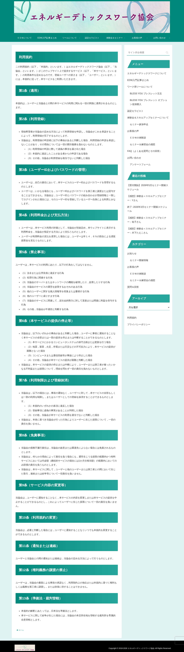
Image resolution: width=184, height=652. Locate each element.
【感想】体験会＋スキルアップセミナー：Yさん (146, 198)
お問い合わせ (134, 158)
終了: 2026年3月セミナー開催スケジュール (147, 209)
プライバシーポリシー (138, 324)
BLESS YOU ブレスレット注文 (146, 93)
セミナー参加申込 (139, 124)
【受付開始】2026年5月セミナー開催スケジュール (147, 187)
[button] (167, 52)
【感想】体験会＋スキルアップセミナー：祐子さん (146, 220)
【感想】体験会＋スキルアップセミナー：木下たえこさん (146, 230)
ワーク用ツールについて (140, 86)
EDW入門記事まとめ (138, 80)
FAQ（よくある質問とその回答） (144, 151)
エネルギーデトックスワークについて (146, 73)
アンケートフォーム (140, 164)
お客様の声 (133, 131)
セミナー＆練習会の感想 (142, 144)
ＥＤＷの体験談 (138, 137)
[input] (148, 53)
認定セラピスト (135, 111)
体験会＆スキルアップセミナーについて (148, 117)
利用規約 (131, 317)
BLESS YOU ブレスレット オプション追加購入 (148, 102)
